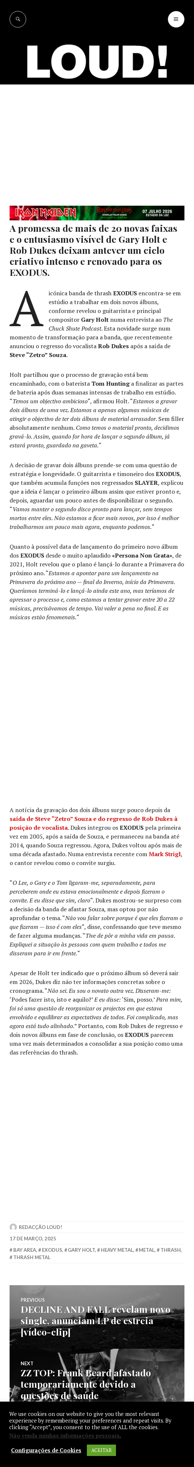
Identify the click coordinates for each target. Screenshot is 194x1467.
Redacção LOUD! (40, 1227)
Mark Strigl (165, 854)
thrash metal (31, 1257)
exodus (52, 1250)
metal (147, 1250)
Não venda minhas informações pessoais (64, 1435)
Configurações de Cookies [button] (46, 1450)
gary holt (81, 1250)
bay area (24, 1250)
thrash (171, 1250)
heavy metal (117, 1250)
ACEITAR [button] (101, 1450)
